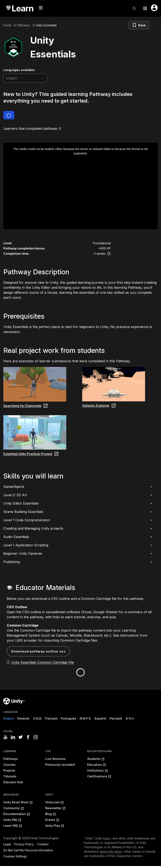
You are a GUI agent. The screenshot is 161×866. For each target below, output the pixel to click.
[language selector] (25, 78)
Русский (116, 718)
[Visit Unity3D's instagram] (36, 737)
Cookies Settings (15, 856)
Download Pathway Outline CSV (38, 651)
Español (100, 718)
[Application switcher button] (145, 8)
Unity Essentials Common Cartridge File (42, 662)
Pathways (23, 25)
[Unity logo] (14, 701)
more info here (110, 851)
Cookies (43, 844)
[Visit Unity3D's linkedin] (13, 737)
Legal (7, 844)
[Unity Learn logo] (20, 8)
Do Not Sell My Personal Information (28, 850)
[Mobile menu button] (41, 8)
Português (68, 718)
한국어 (129, 718)
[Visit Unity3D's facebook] (28, 737)
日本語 (37, 718)
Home (7, 25)
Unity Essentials (46, 25)
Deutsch (23, 718)
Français (51, 718)
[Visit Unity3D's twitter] (20, 737)
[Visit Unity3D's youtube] (5, 737)
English (8, 718)
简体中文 (85, 718)
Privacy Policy (24, 844)
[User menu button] (154, 7)
